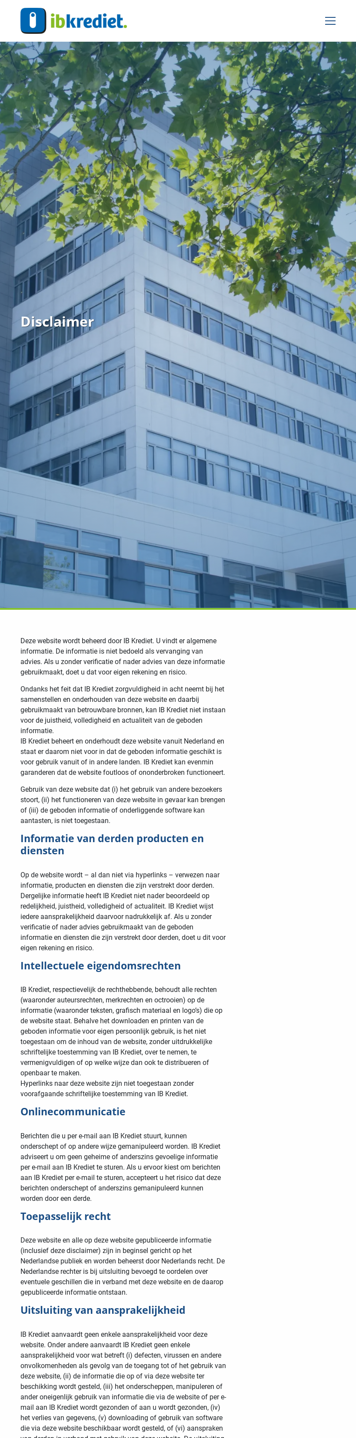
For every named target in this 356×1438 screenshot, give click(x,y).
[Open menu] (327, 21)
